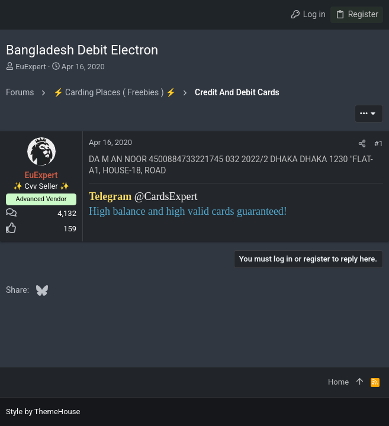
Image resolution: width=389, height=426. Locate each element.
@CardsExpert (166, 196)
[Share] (362, 143)
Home (338, 381)
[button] (18, 14)
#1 (378, 143)
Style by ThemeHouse (43, 411)
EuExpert (30, 66)
